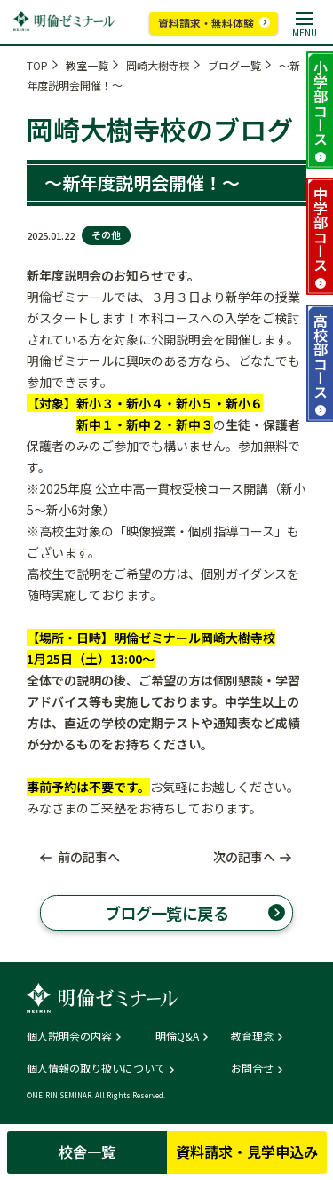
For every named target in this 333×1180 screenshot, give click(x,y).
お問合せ (252, 1068)
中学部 (320, 229)
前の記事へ (89, 857)
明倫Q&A (177, 1036)
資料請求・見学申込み (247, 1151)
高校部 (320, 356)
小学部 (320, 103)
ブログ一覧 (234, 65)
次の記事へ (244, 857)
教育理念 (252, 1036)
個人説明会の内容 (69, 1036)
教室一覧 (87, 65)
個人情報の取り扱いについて (96, 1068)
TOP (37, 65)
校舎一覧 (87, 1151)
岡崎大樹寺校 (158, 65)
